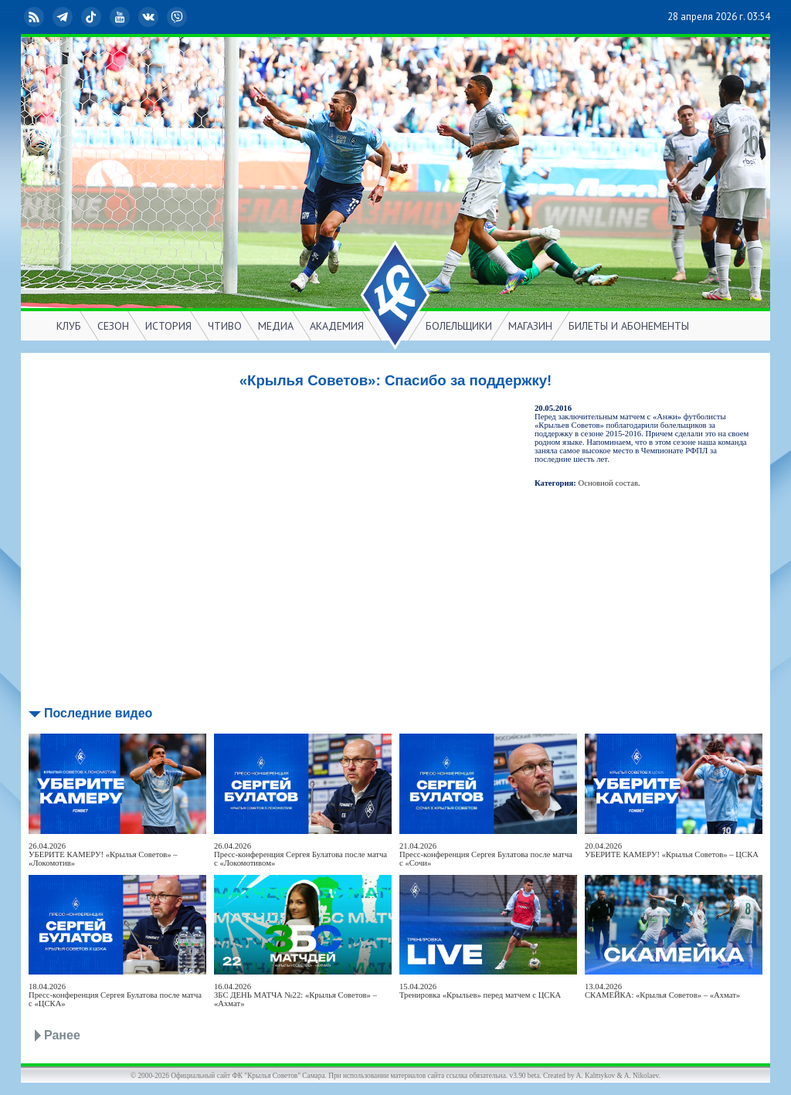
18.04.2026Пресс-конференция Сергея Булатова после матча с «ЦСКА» (115, 995)
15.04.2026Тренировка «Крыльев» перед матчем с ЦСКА (480, 990)
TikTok (92, 17)
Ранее (62, 1035)
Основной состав (609, 483)
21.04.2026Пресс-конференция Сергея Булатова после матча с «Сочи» (485, 854)
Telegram (64, 17)
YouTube (121, 17)
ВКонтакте (149, 17)
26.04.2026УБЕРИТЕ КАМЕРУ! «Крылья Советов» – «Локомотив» (103, 854)
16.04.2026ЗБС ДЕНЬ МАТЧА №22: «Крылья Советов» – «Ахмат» (295, 995)
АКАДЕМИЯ (337, 326)
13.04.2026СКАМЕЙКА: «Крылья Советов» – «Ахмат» (662, 990)
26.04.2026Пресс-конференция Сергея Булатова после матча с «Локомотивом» (300, 854)
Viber (178, 17)
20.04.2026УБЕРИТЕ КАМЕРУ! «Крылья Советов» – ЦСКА (672, 850)
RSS (35, 17)
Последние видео (98, 713)
